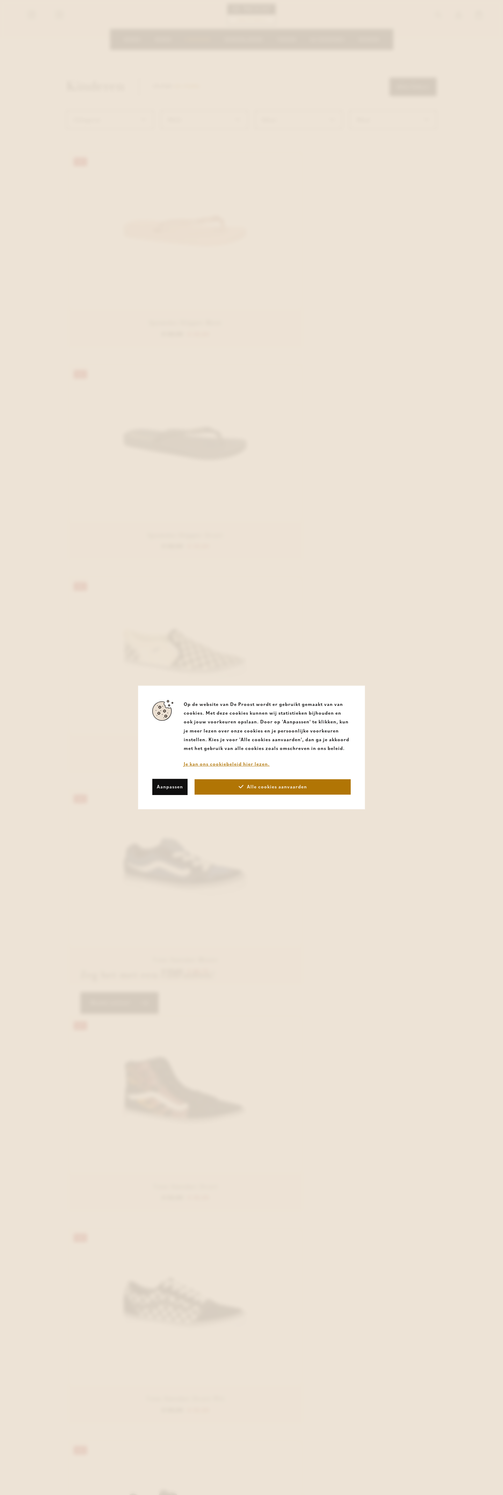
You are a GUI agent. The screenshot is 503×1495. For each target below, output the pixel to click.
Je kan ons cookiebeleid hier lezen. (227, 764)
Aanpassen (170, 786)
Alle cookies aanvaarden (273, 786)
